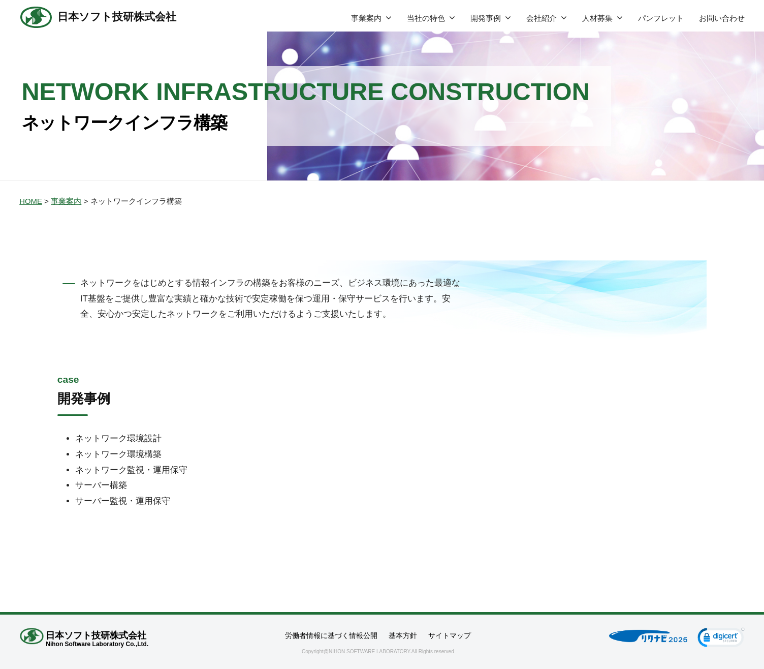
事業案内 (366, 18)
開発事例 (485, 18)
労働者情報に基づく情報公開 (331, 635)
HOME (31, 201)
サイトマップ (449, 635)
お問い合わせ (722, 18)
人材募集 (597, 18)
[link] (721, 638)
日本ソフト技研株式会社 (119, 17)
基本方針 (403, 635)
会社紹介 (541, 18)
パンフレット (661, 18)
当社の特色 (426, 18)
